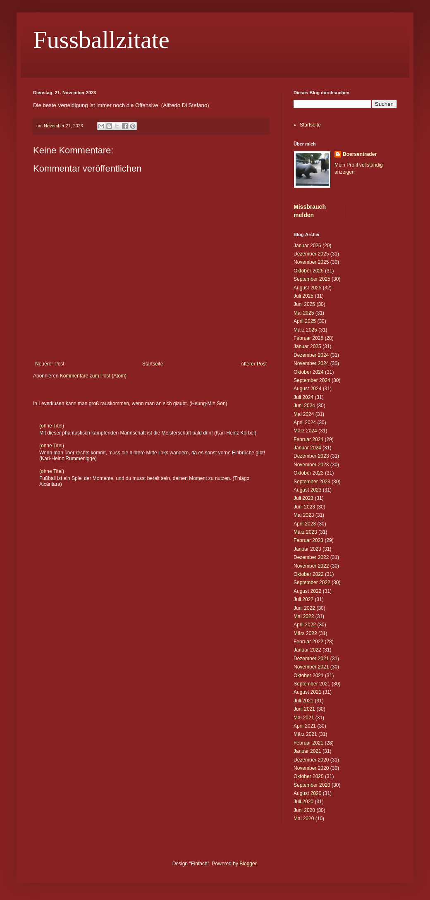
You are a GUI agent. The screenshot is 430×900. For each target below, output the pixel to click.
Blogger (247, 864)
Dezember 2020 (311, 760)
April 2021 (305, 726)
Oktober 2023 (309, 473)
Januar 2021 (307, 751)
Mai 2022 (304, 616)
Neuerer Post (49, 364)
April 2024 (305, 422)
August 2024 (307, 389)
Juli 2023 (303, 498)
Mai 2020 (304, 818)
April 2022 (305, 625)
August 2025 (307, 288)
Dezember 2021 (311, 658)
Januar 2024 (307, 448)
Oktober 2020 (309, 776)
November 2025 (311, 262)
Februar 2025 (308, 338)
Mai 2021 (304, 718)
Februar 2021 (308, 743)
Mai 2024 (304, 414)
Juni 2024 (304, 405)
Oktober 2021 (309, 675)
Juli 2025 (303, 296)
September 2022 (312, 582)
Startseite (152, 364)
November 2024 (311, 363)
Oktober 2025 (309, 271)
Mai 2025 (304, 313)
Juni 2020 (304, 810)
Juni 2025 (304, 304)
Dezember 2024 (311, 355)
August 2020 (307, 793)
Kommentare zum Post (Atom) (93, 376)
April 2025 (305, 321)
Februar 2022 (308, 642)
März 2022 (305, 633)
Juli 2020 (303, 802)
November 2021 (311, 667)
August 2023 (307, 490)
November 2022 (311, 566)
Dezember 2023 (311, 456)
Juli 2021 (303, 701)
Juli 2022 (303, 599)
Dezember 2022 (311, 557)
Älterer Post (254, 364)
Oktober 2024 (309, 372)
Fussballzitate (101, 39)
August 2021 (307, 692)
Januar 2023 (307, 549)
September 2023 (312, 482)
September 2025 (312, 279)
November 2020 (311, 768)
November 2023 (311, 465)
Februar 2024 (308, 439)
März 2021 (305, 734)
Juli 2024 (303, 397)
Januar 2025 (307, 346)
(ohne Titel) (51, 426)
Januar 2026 (307, 245)
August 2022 (307, 591)
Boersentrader (360, 154)
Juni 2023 (304, 507)
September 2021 (312, 684)
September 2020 (312, 785)
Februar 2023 (308, 540)
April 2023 (305, 524)
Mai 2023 (304, 515)
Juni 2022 (304, 608)
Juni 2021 (304, 709)
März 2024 (305, 431)
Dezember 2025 (311, 254)
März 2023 (305, 532)
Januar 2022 (307, 650)
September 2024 (312, 380)
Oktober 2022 (309, 574)
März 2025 (305, 330)
